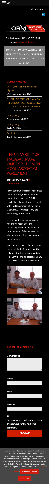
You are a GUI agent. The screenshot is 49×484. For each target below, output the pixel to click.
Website (11, 404)
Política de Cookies (29, 472)
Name (10, 378)
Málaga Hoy (13, 115)
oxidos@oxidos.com (26, 42)
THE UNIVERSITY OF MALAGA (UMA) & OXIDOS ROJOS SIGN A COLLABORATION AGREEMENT (24, 103)
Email (9, 391)
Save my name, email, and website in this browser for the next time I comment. (24, 424)
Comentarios (13, 355)
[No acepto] (45, 466)
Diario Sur (12, 133)
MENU (10, 3)
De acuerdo (24, 479)
